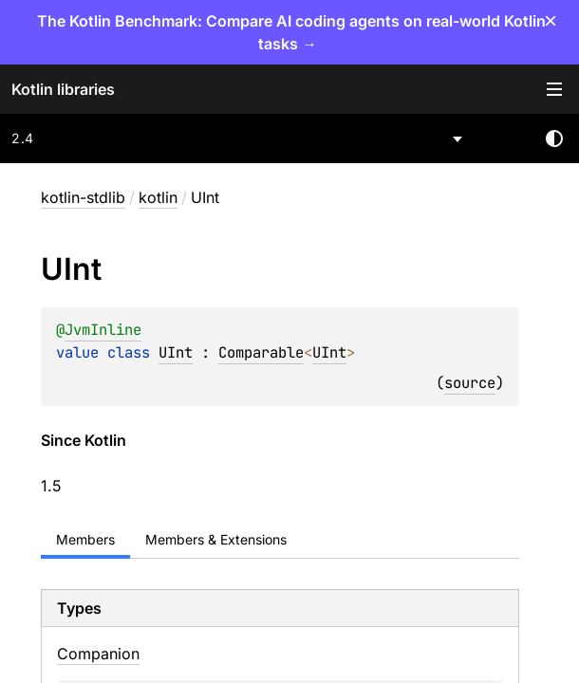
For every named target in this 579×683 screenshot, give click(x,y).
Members (85, 539)
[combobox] (238, 138)
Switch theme (554, 138)
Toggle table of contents (554, 89)
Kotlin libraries (63, 89)
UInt (176, 352)
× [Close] (550, 20)
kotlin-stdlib (83, 197)
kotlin (158, 197)
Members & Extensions (216, 539)
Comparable (261, 352)
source (469, 383)
